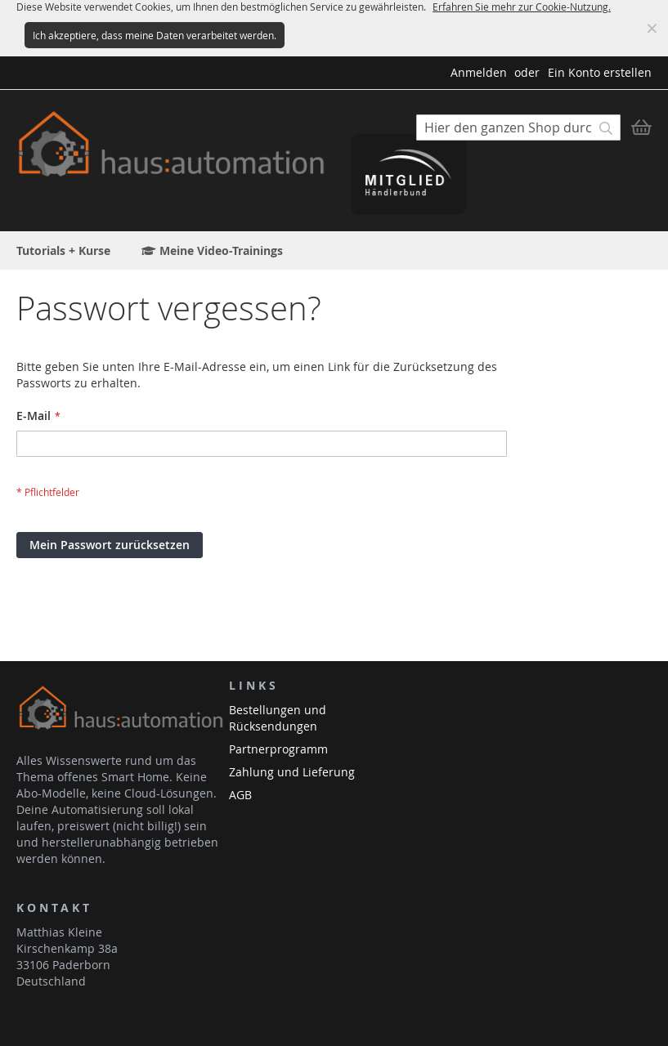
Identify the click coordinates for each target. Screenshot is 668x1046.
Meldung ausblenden (651, 28)
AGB (240, 794)
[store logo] (175, 144)
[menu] (334, 250)
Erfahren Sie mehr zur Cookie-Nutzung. (522, 6)
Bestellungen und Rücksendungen (277, 718)
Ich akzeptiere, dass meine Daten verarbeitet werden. (154, 35)
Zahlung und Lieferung (292, 772)
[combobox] (518, 127)
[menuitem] (63, 250)
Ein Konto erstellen (600, 72)
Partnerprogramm (278, 749)
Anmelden (479, 72)
